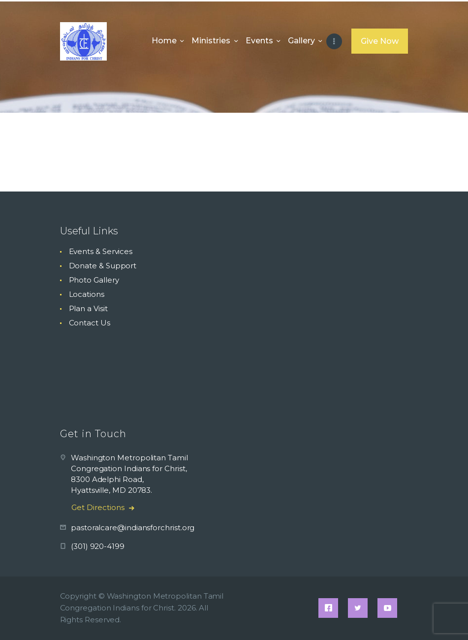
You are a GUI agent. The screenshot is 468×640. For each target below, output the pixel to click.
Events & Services (101, 251)
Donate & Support (103, 265)
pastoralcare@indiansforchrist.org (132, 527)
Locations (86, 294)
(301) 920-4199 (98, 546)
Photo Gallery (94, 280)
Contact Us (89, 322)
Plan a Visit (88, 308)
